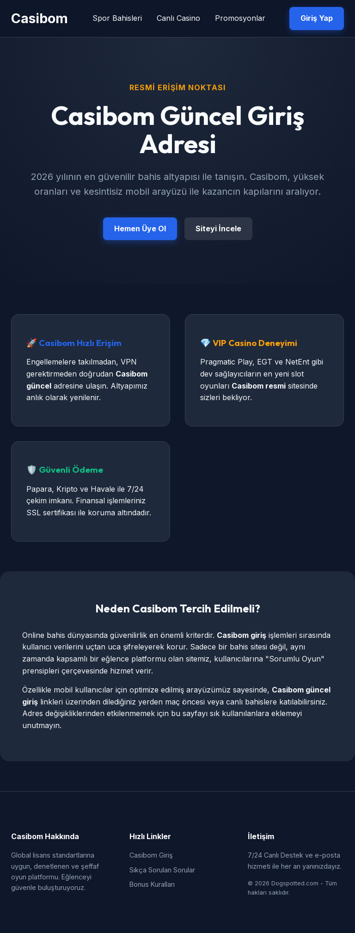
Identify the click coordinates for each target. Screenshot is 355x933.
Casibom (39, 18)
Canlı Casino (178, 18)
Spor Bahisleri (117, 18)
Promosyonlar (240, 18)
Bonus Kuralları (152, 884)
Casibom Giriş (151, 855)
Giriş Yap (316, 18)
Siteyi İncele (218, 228)
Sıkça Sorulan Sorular (162, 870)
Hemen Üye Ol (140, 228)
